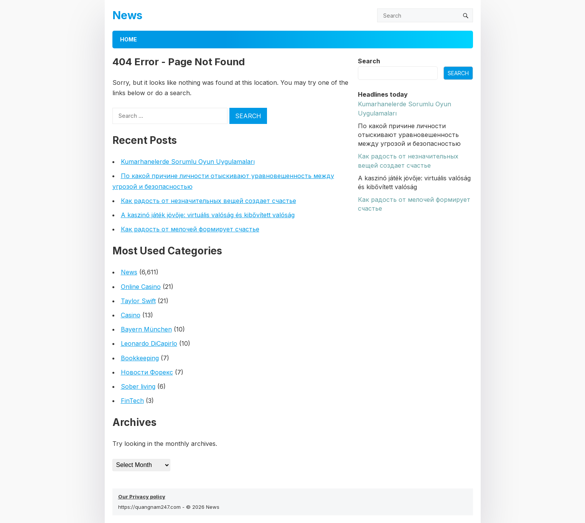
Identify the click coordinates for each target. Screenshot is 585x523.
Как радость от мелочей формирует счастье (190, 229)
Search (369, 61)
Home (128, 39)
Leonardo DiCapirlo (149, 343)
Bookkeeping (140, 358)
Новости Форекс (147, 372)
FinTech (132, 400)
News (127, 15)
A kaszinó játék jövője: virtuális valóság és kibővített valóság (208, 215)
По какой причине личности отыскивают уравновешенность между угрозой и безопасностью (409, 134)
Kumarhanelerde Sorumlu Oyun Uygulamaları (188, 161)
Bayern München (146, 329)
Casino (130, 315)
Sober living (138, 386)
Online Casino (141, 286)
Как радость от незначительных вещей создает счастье (208, 201)
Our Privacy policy (141, 496)
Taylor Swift (138, 301)
